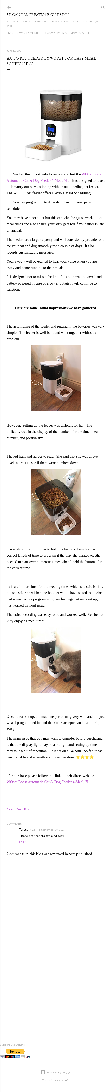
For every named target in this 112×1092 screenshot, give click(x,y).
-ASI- (67, 1080)
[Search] (102, 6)
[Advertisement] (56, 993)
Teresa (23, 829)
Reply (23, 842)
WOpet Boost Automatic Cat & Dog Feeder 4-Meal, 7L (48, 782)
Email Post (23, 809)
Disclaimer (79, 33)
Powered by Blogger (56, 1072)
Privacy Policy (54, 33)
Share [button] (10, 809)
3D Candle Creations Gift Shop (38, 14)
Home (12, 33)
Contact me (29, 33)
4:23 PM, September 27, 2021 (47, 829)
